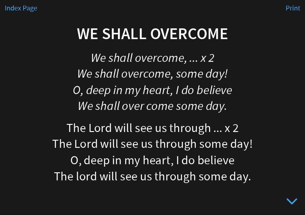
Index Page (21, 8)
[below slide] (292, 202)
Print (293, 8)
